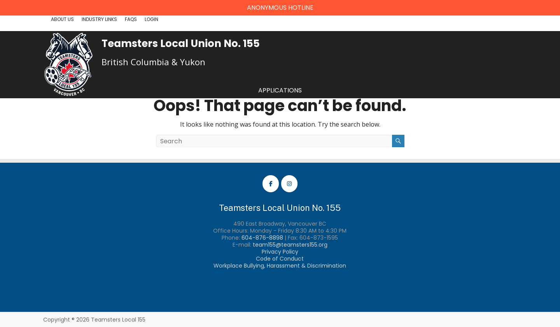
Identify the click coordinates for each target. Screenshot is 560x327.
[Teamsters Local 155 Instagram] (289, 183)
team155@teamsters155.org (290, 245)
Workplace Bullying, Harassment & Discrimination (280, 266)
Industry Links (99, 19)
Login (151, 19)
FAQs (131, 19)
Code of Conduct (280, 259)
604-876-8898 (262, 238)
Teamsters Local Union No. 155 (181, 43)
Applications (280, 90)
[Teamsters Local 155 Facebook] (270, 183)
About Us (62, 19)
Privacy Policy (280, 252)
